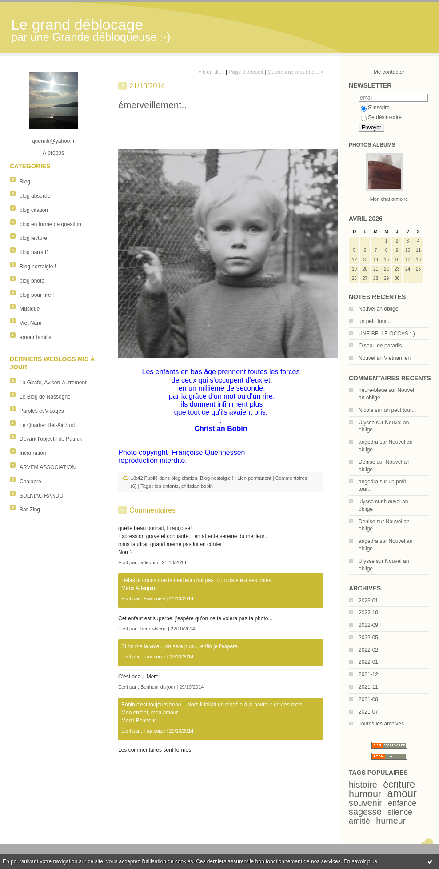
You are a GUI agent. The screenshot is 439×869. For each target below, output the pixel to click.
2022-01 (368, 662)
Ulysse (367, 422)
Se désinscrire (381, 117)
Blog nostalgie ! (38, 266)
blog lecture (33, 238)
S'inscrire (375, 107)
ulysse (366, 501)
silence (399, 812)
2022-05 (368, 637)
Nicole (366, 410)
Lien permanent (254, 478)
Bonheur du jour (157, 687)
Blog (25, 182)
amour (402, 793)
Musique (30, 309)
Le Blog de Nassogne (45, 397)
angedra (368, 442)
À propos (53, 153)
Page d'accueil (245, 72)
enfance (402, 803)
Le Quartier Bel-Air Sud (47, 425)
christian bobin (197, 486)
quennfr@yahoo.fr (53, 141)
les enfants (167, 486)
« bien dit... (211, 72)
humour (365, 793)
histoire (363, 784)
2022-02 (368, 650)
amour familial (36, 337)
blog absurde (35, 196)
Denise (367, 462)
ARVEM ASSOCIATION (48, 467)
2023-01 (368, 601)
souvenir (365, 803)
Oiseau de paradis (380, 346)
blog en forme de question (50, 224)
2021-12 (368, 674)
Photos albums (372, 145)
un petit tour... (375, 321)
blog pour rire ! (37, 295)
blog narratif (34, 252)
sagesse (365, 812)
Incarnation (33, 453)
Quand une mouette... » (295, 72)
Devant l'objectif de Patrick (51, 439)
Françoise (154, 598)
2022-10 (368, 613)
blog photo (32, 281)
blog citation (34, 210)
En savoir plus (360, 861)
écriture (399, 784)
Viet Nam (30, 323)
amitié (359, 821)
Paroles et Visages (42, 411)
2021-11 (368, 687)
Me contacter (389, 72)
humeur (391, 820)
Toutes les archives (381, 724)
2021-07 (368, 712)
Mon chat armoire (389, 199)
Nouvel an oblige (378, 309)
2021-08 (368, 699)
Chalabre (30, 481)
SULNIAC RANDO (42, 496)
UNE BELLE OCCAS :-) (387, 334)
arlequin (149, 562)
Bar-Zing (30, 509)
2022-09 (368, 625)
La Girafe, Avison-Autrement (53, 382)
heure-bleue (373, 390)
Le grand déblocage (77, 24)
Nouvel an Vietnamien (385, 358)
